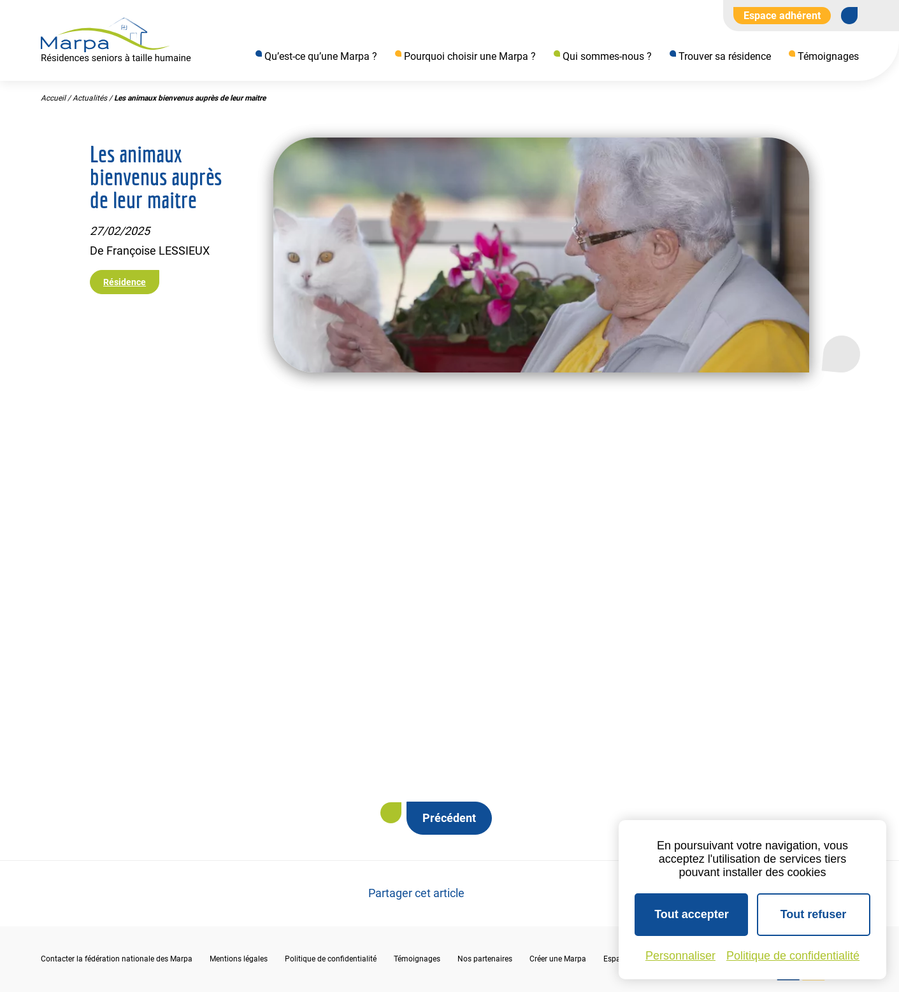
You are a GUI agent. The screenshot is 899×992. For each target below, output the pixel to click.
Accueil (53, 98)
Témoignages (828, 56)
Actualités (90, 98)
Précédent (449, 818)
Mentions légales (239, 958)
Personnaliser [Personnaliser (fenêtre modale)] (680, 955)
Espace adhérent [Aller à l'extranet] (782, 16)
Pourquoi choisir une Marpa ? (470, 56)
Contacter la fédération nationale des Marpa (116, 958)
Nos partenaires (484, 958)
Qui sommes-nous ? (607, 56)
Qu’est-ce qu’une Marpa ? (320, 56)
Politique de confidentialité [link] (792, 955)
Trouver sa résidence (725, 56)
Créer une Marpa (557, 958)
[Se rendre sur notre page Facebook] (849, 15)
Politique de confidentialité (331, 958)
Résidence (124, 282)
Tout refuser (813, 914)
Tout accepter (691, 914)
